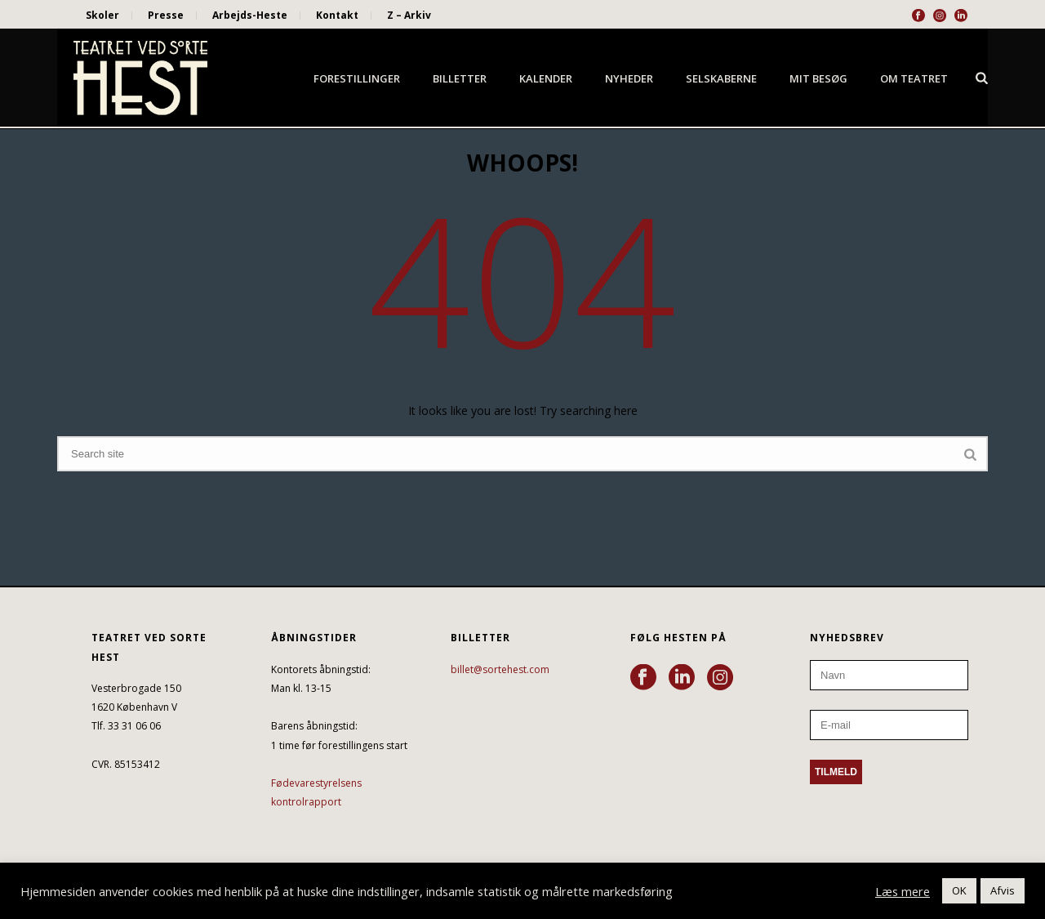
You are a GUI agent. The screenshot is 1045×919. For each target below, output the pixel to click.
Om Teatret (914, 78)
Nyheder (629, 78)
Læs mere (902, 891)
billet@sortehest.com (500, 669)
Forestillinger (357, 78)
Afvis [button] (1002, 890)
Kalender (545, 78)
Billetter (460, 78)
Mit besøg (818, 78)
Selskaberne (721, 78)
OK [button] (959, 890)
